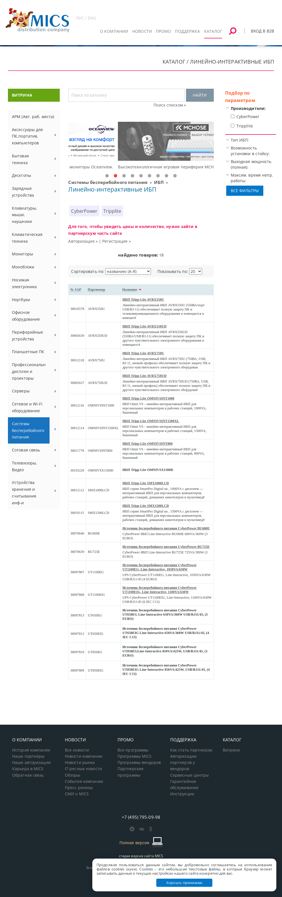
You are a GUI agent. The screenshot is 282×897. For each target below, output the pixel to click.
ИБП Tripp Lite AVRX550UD (144, 326)
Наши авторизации (31, 762)
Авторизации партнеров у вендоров (183, 763)
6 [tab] (149, 176)
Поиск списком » (169, 105)
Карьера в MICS (28, 768)
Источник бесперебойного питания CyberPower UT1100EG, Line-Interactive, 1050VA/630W (159, 567)
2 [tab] (115, 176)
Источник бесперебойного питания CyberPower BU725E (166, 547)
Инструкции (182, 793)
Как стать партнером (191, 750)
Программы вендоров (139, 762)
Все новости (77, 750)
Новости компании (83, 756)
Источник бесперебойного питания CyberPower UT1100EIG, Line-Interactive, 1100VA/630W (159, 590)
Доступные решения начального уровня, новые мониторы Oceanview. (138, 167)
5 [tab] (141, 176)
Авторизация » (83, 241)
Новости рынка (80, 762)
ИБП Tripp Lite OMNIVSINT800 (147, 444)
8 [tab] (166, 176)
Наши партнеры (28, 756)
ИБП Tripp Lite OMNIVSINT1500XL (150, 421)
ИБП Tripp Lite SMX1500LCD (145, 506)
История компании (31, 750)
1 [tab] (107, 176)
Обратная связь (28, 775)
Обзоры (72, 775)
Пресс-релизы (79, 787)
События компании (84, 781)
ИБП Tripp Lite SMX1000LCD (145, 483)
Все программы (133, 750)
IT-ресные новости (83, 768)
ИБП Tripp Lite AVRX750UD (144, 376)
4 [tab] (132, 176)
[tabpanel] (140, 146)
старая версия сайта (141, 855)
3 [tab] (124, 176)
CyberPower (84, 211)
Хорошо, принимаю (184, 882)
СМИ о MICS (77, 793)
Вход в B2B (262, 31)
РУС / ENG (86, 18)
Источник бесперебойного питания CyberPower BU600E (166, 528)
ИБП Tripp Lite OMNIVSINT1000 (148, 398)
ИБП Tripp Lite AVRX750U (143, 353)
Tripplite (112, 211)
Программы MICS (135, 756)
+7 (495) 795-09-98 (141, 817)
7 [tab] (158, 176)
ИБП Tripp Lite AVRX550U (143, 299)
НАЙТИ (200, 95)
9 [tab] (175, 176)
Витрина (231, 750)
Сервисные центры (189, 775)
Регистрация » (116, 241)
